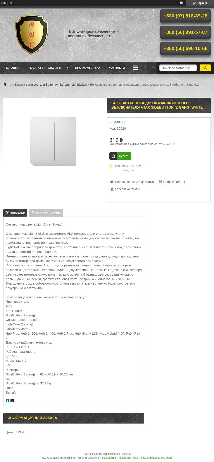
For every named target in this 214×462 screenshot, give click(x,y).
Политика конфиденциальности (152, 457)
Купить (124, 156)
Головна (11, 67)
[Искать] (205, 67)
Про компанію (87, 67)
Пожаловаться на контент (115, 457)
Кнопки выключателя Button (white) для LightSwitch (51, 84)
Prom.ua (126, 453)
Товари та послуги (44, 67)
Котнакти (117, 67)
